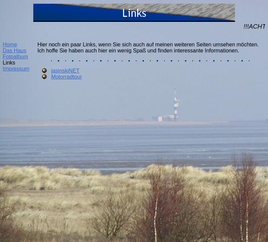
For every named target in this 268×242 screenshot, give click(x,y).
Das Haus (14, 50)
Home (10, 44)
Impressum (16, 69)
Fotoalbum (15, 56)
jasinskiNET (65, 71)
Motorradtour (66, 77)
